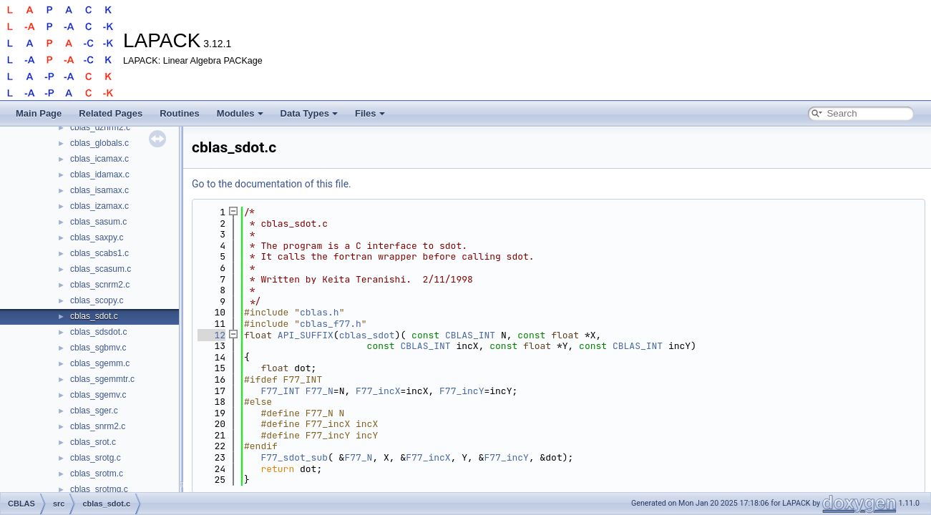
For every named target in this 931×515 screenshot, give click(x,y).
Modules (240, 113)
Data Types (309, 113)
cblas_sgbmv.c (98, 348)
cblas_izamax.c (99, 206)
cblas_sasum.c (98, 222)
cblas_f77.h (330, 324)
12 (211, 335)
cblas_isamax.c (99, 190)
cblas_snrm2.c (97, 426)
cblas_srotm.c (96, 474)
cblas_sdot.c (94, 316)
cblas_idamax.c (100, 175)
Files (370, 113)
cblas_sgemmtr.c (102, 379)
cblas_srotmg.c (99, 489)
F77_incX (378, 391)
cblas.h (319, 312)
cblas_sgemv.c (98, 395)
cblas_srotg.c (95, 458)
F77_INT (280, 391)
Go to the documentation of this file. (271, 184)
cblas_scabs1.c (99, 253)
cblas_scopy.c (96, 300)
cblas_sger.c (94, 411)
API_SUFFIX (305, 335)
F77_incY (461, 391)
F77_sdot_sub (294, 457)
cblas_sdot (367, 335)
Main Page (39, 113)
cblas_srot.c (93, 442)
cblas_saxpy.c (96, 237)
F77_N (319, 391)
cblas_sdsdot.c (98, 332)
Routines (180, 113)
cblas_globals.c (99, 143)
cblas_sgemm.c (100, 363)
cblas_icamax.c (99, 159)
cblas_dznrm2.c (100, 127)
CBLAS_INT (470, 335)
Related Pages (110, 113)
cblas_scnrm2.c (100, 285)
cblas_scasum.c (100, 269)
